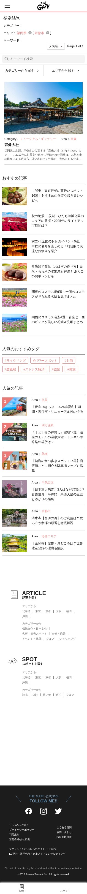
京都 (48, 611)
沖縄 (25, 616)
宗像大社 (11, 145)
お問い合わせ (64, 832)
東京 (38, 611)
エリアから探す (63, 70)
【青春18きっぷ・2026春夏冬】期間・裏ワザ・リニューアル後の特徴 (57, 409)
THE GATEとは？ (19, 824)
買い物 (47, 694)
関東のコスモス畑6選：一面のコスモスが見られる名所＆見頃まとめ (58, 294)
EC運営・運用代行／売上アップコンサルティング (37, 853)
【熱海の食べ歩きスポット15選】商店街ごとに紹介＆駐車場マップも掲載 (57, 465)
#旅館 (56, 369)
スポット (65, 890)
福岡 (69, 611)
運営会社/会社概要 (19, 839)
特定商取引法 (64, 837)
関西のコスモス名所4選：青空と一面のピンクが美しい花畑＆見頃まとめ (58, 319)
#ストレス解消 (33, 369)
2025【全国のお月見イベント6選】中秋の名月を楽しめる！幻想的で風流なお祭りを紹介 (57, 246)
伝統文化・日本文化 (34, 628)
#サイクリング (15, 360)
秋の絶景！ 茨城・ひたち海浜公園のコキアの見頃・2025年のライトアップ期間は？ (58, 220)
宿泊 (58, 694)
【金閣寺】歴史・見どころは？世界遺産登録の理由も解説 (57, 545)
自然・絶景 (58, 633)
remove (30, 32)
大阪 (58, 611)
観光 (25, 694)
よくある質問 (64, 827)
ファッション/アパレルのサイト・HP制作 (32, 849)
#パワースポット (45, 360)
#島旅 (71, 369)
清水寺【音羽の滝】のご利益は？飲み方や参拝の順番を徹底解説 (57, 520)
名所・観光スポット (34, 633)
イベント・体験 (31, 638)
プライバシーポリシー (21, 829)
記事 (21, 890)
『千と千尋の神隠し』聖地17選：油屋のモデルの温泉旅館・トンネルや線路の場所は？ (57, 437)
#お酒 (69, 360)
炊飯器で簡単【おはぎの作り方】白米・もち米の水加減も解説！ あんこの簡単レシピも (58, 271)
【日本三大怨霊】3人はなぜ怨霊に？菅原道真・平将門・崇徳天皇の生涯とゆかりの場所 (58, 494)
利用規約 (14, 834)
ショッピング (67, 638)
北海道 (26, 611)
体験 (35, 694)
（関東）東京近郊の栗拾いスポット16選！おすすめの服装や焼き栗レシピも (57, 195)
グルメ (50, 638)
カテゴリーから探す (19, 70)
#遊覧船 (10, 369)
